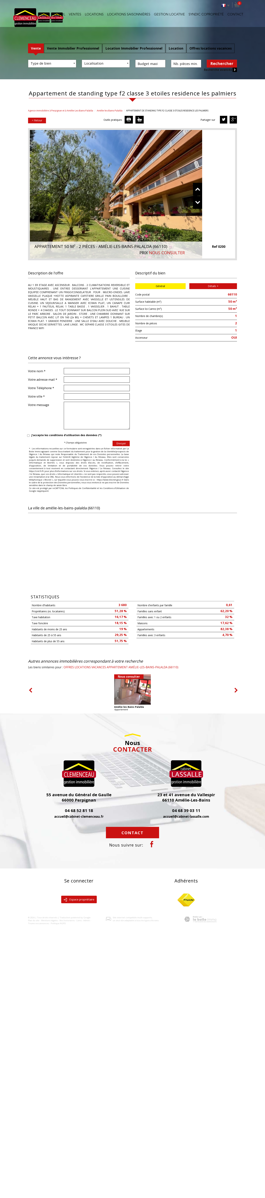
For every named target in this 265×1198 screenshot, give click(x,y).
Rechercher (221, 63)
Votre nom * (36, 371)
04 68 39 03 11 (186, 810)
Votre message (38, 405)
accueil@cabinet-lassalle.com (186, 816)
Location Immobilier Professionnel (133, 48)
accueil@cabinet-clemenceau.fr (79, 816)
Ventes (75, 14)
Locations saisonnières (128, 14)
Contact (235, 14)
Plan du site (33, 920)
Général (160, 286)
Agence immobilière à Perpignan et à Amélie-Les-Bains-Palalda (60, 110)
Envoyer (121, 443)
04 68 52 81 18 (79, 810)
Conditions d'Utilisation (114, 488)
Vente (36, 48)
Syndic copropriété (206, 14)
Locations (94, 14)
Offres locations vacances (210, 48)
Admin (86, 920)
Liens (79, 920)
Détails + (213, 286)
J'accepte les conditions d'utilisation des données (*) (66, 435)
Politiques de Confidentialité (82, 488)
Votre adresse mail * (42, 379)
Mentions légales (49, 920)
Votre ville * (36, 396)
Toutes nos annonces (38, 923)
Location (176, 48)
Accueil (58, 14)
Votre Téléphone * (41, 388)
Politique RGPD (58, 923)
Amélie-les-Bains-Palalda (109, 110)
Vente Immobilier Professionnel (73, 48)
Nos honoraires (67, 920)
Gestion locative (169, 14)
